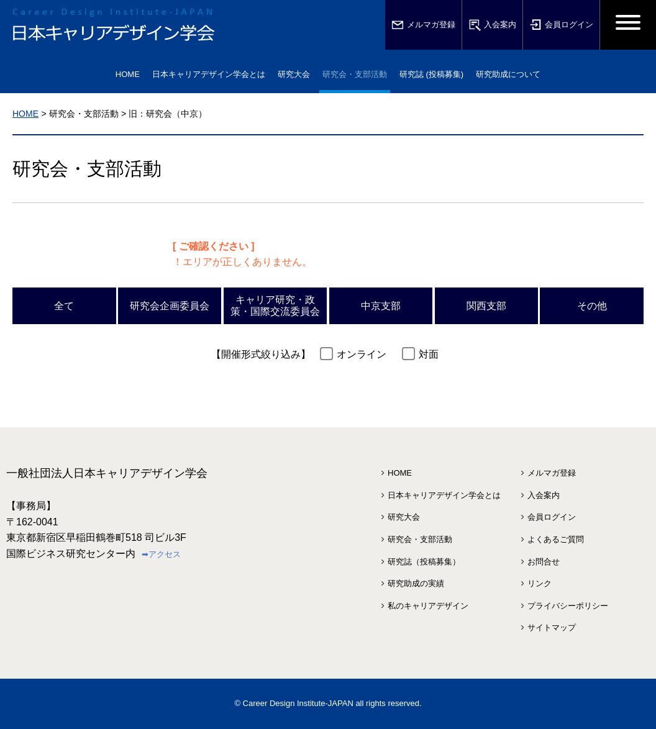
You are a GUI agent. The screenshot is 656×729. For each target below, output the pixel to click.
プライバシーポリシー (567, 605)
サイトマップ (551, 627)
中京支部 (381, 306)
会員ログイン (561, 25)
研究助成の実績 (416, 583)
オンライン (361, 354)
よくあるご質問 (555, 539)
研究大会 (404, 517)
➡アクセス (161, 554)
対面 (429, 354)
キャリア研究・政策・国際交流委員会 (275, 305)
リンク (539, 583)
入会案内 (492, 25)
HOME (128, 74)
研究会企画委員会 (169, 306)
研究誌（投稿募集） (424, 561)
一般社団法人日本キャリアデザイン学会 (106, 473)
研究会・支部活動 (420, 539)
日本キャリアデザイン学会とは (444, 495)
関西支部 (486, 306)
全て (64, 306)
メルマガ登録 (423, 25)
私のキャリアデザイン (428, 605)
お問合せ (543, 561)
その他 (592, 306)
